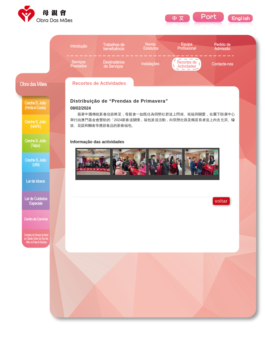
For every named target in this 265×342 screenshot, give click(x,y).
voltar (221, 201)
